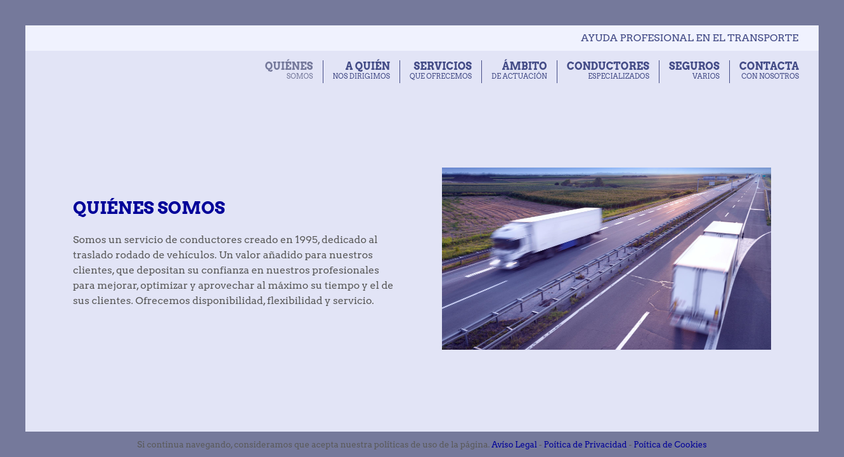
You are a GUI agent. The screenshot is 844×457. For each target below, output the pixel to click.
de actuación (519, 70)
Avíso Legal (514, 444)
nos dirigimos (361, 70)
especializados (608, 70)
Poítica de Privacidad (585, 444)
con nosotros (769, 70)
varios (694, 70)
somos (289, 70)
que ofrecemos (441, 70)
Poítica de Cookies (669, 444)
